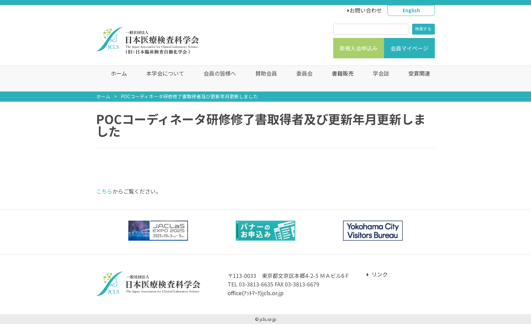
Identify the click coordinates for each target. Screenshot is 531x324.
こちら (104, 191)
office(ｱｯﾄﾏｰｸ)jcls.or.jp (255, 293)
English (411, 10)
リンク (377, 274)
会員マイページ (409, 48)
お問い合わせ (365, 10)
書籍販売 (338, 79)
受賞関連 (414, 79)
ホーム (114, 79)
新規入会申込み (359, 48)
